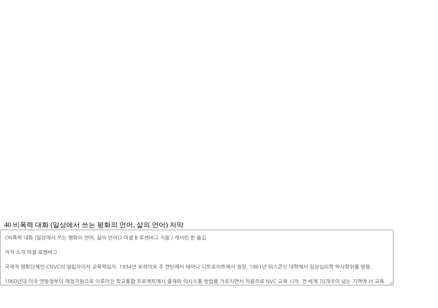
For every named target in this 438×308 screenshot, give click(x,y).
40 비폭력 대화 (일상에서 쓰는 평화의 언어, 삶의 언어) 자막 (93, 224)
